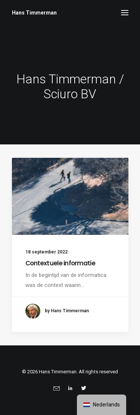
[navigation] (101, 405)
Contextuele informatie (60, 263)
